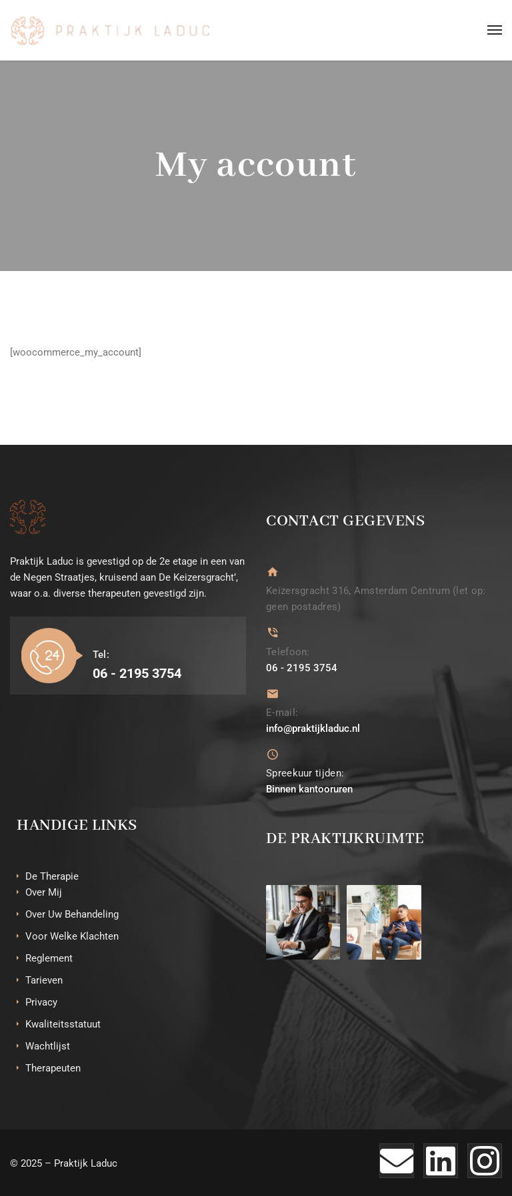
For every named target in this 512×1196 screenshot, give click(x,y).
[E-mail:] (272, 693)
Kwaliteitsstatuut (63, 1024)
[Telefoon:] (272, 632)
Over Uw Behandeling (72, 914)
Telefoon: (288, 651)
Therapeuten (53, 1067)
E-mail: (282, 712)
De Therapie (52, 876)
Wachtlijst (47, 1045)
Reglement (49, 958)
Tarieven (44, 980)
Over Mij (43, 892)
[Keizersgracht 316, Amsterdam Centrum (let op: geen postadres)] (272, 571)
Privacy (41, 1002)
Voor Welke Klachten (72, 936)
